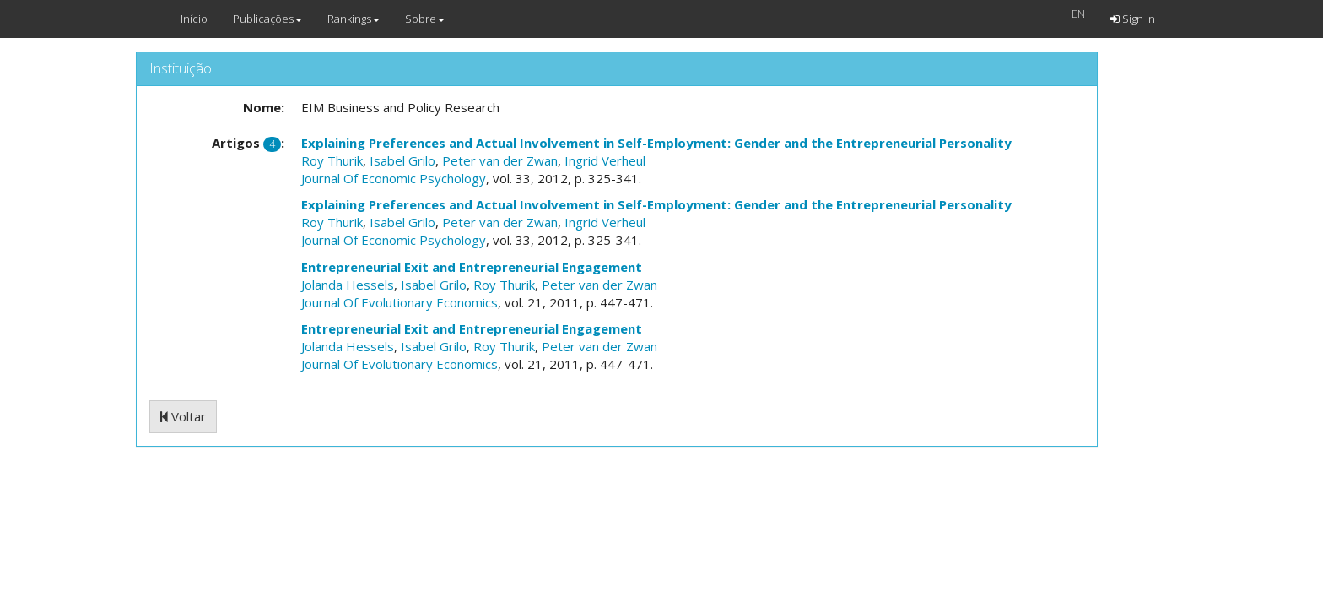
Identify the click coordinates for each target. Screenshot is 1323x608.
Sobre (425, 18)
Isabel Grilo (402, 160)
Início (194, 18)
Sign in (1132, 18)
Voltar (183, 416)
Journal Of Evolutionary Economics (399, 302)
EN (1078, 13)
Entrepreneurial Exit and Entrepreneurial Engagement (471, 266)
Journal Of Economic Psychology (393, 178)
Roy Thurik (332, 160)
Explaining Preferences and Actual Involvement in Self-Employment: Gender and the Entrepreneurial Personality (656, 142)
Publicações (267, 18)
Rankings (353, 18)
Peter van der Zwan (500, 160)
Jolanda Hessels (347, 284)
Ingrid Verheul (604, 160)
